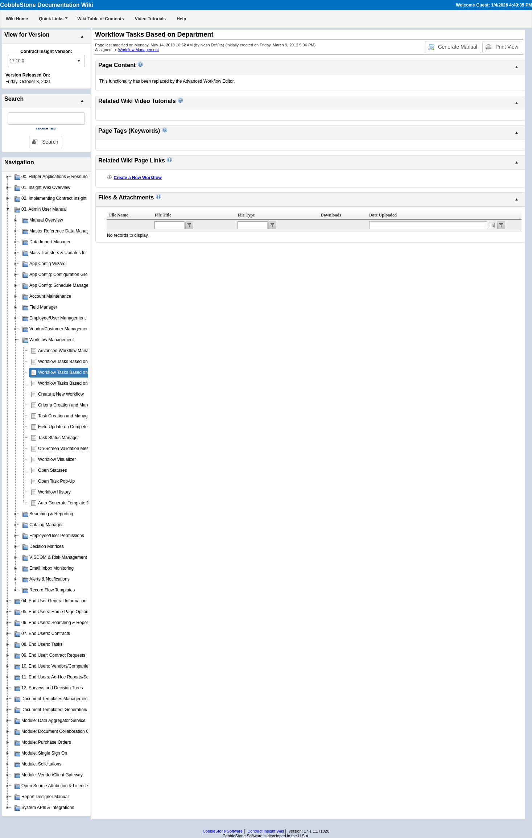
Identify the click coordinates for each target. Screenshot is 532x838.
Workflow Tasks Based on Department (75, 372)
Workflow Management (138, 50)
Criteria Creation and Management (71, 405)
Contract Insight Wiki (265, 831)
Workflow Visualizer (57, 459)
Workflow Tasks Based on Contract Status (78, 383)
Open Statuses (52, 470)
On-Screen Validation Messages (69, 448)
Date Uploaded (383, 215)
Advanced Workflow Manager (66, 350)
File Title (162, 215)
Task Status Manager (58, 437)
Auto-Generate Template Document (72, 502)
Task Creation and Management (69, 415)
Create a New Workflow (61, 394)
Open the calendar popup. (492, 225)
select (78, 61)
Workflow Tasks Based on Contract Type (77, 361)
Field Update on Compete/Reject (69, 426)
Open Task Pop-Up (56, 481)
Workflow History (54, 492)
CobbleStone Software (223, 831)
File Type (246, 215)
